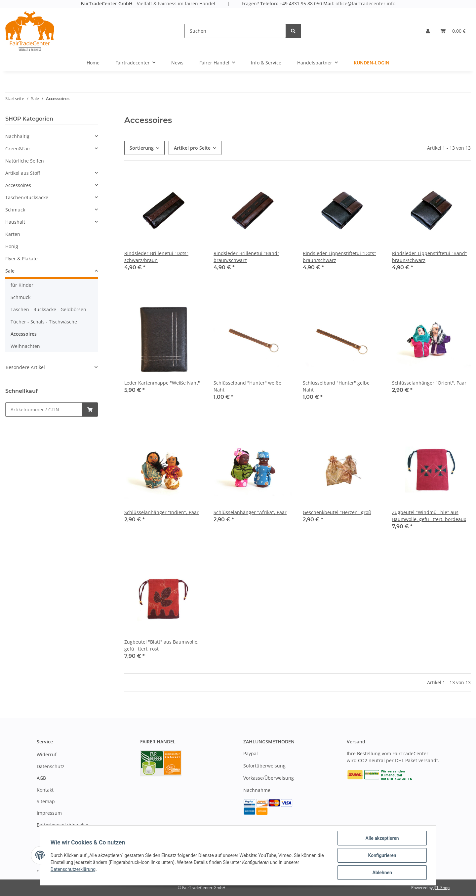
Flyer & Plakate (21, 258)
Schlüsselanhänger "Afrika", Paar (250, 512)
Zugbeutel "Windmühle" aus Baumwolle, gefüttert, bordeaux (429, 515)
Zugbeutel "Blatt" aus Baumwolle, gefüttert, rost (161, 645)
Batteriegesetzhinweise (62, 825)
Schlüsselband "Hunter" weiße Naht (247, 386)
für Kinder (22, 285)
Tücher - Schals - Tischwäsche (44, 321)
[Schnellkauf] (43, 409)
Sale (10, 271)
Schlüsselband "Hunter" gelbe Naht (336, 386)
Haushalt (15, 222)
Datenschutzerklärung (73, 869)
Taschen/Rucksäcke (26, 197)
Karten (12, 234)
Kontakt (45, 790)
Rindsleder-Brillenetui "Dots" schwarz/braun (156, 256)
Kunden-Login (371, 62)
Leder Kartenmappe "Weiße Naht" (162, 383)
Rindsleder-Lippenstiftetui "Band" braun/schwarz (429, 256)
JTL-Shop (442, 887)
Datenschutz (50, 766)
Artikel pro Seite (192, 148)
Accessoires (18, 185)
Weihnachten (25, 346)
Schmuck (15, 209)
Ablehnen (382, 872)
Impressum (49, 813)
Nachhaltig (17, 136)
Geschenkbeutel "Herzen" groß (337, 512)
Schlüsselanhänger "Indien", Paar (161, 512)
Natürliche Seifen (24, 161)
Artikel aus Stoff (22, 173)
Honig (11, 246)
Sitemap (46, 801)
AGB (41, 778)
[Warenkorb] (453, 30)
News (177, 62)
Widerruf (47, 754)
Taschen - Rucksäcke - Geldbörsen (48, 309)
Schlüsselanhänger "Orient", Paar (429, 383)
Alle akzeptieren (382, 838)
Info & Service (266, 62)
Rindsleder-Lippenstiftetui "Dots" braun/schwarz (339, 256)
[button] (427, 30)
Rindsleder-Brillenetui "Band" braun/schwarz (246, 256)
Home (93, 62)
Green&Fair (17, 148)
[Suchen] (235, 31)
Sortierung (142, 148)
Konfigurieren (382, 855)
